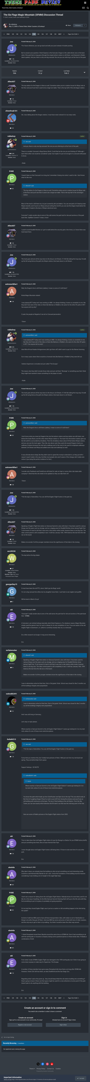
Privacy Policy (41, 1068)
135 (38, 34)
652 (12, 188)
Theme (32, 1068)
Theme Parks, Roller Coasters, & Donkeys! (32, 26)
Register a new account (25, 1025)
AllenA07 (11, 81)
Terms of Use (7, 1079)
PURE (11, 171)
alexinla (11, 867)
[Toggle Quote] (24, 141)
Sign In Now (63, 1025)
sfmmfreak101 (11, 111)
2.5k (12, 301)
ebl (11, 610)
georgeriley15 (11, 584)
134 (34, 34)
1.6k (12, 99)
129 (13, 34)
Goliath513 (11, 739)
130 (17, 34)
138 (51, 34)
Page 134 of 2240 (73, 34)
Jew (11, 42)
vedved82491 (11, 694)
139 (55, 34)
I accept (80, 1078)
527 (12, 568)
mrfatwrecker (11, 650)
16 (11, 667)
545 (12, 884)
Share (68, 25)
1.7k (12, 756)
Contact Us (50, 1068)
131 (21, 34)
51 (11, 601)
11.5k (11, 59)
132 (26, 34)
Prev (8, 34)
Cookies (58, 1068)
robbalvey (14, 24)
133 (30, 34)
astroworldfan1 (11, 284)
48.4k (11, 153)
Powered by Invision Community (45, 1071)
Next (59, 34)
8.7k (12, 627)
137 (47, 34)
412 (12, 711)
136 (42, 34)
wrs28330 (11, 551)
